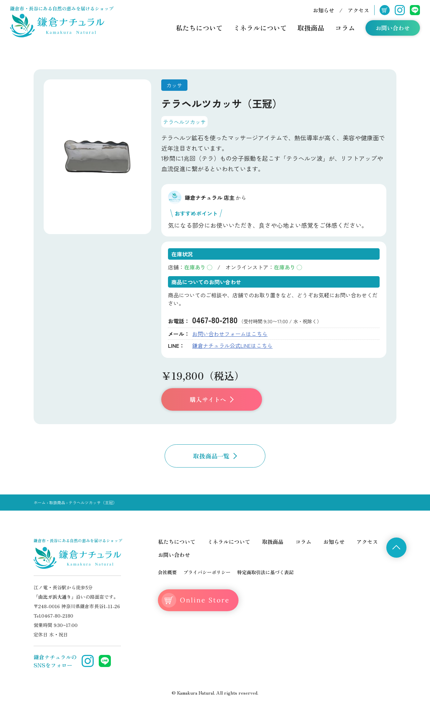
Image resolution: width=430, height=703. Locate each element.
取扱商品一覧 (215, 455)
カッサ (174, 85)
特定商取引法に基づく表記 (265, 572)
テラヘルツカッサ (184, 122)
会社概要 (167, 572)
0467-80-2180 (215, 320)
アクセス (358, 10)
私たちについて (199, 28)
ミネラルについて (260, 28)
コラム (345, 28)
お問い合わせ (393, 28)
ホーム (40, 502)
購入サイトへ (211, 399)
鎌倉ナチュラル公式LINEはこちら (232, 345)
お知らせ (323, 10)
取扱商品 (310, 28)
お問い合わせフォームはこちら (229, 334)
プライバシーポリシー (206, 572)
